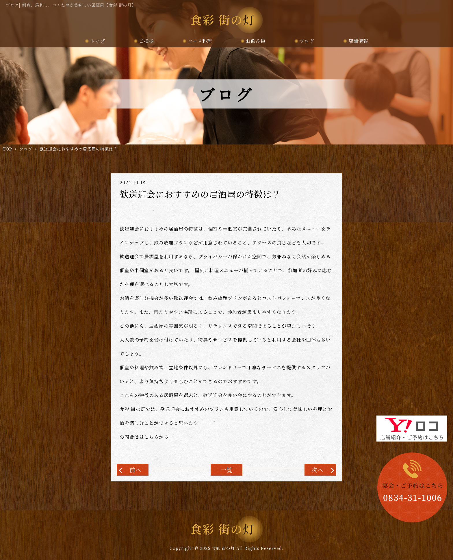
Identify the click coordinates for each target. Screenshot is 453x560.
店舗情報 (358, 41)
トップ (97, 41)
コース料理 (200, 41)
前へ (135, 470)
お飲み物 (256, 41)
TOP (7, 149)
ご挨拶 (146, 41)
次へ (317, 470)
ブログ (307, 41)
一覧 (226, 470)
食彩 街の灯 (223, 548)
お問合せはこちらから (144, 436)
